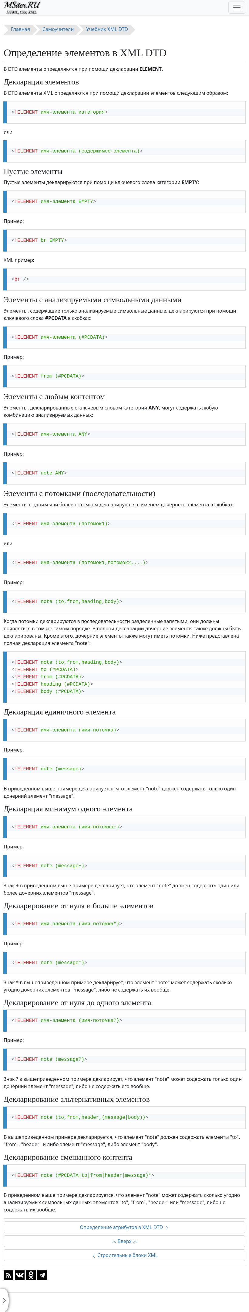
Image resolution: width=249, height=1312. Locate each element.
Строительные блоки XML (124, 1255)
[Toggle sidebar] (4, 1300)
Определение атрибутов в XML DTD (124, 1227)
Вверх (124, 1241)
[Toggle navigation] (236, 8)
